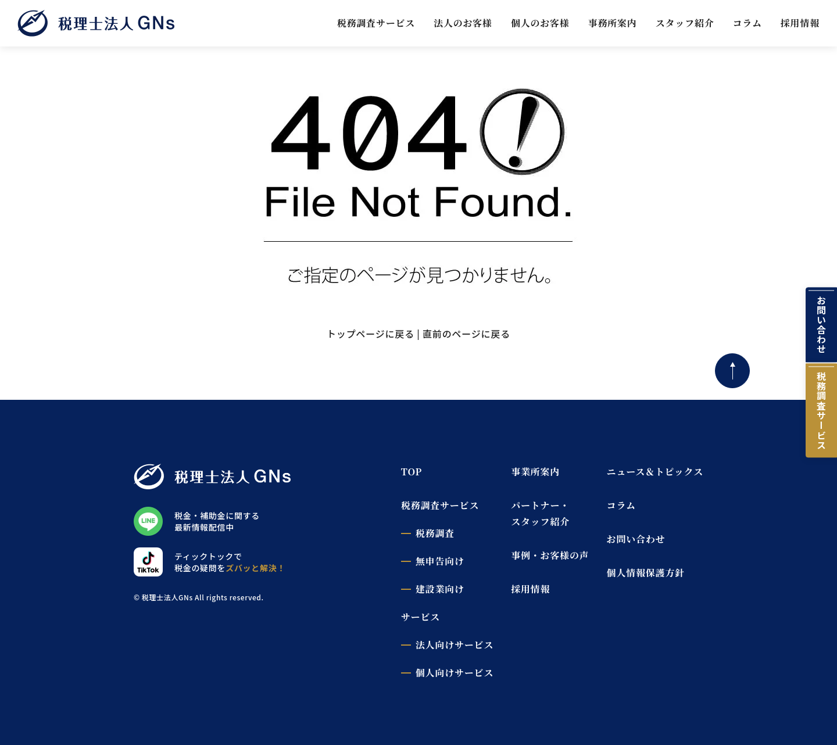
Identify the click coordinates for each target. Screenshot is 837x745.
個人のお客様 (540, 23)
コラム (747, 23)
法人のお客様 (463, 23)
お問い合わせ (821, 324)
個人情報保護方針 (646, 572)
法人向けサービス (454, 644)
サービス (420, 617)
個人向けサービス (454, 672)
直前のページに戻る (466, 334)
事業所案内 (535, 471)
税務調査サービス (376, 23)
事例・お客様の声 (550, 555)
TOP (411, 471)
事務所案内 (612, 23)
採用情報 (800, 23)
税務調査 (435, 533)
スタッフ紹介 (685, 23)
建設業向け (440, 589)
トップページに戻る (370, 334)
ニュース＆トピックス (655, 471)
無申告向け (440, 561)
